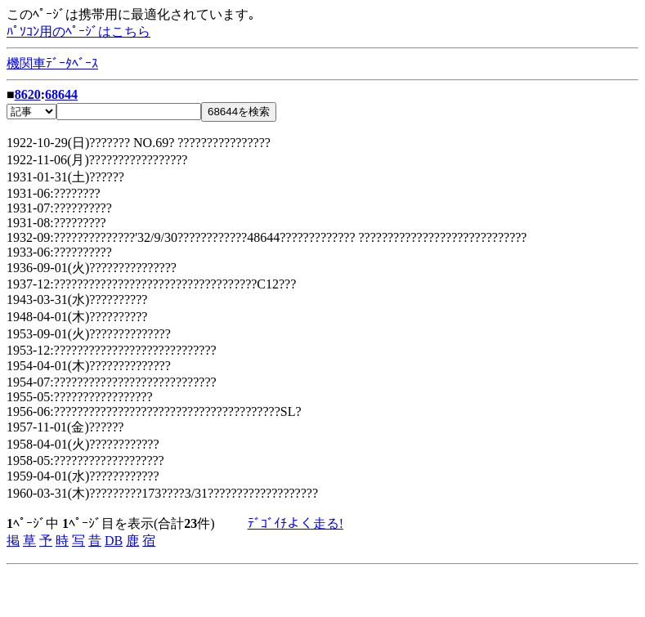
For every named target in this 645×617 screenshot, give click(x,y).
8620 (28, 94)
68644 (61, 94)
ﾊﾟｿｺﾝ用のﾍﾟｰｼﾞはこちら (78, 31)
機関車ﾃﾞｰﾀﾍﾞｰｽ (52, 63)
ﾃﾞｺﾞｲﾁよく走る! (295, 523)
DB (114, 541)
